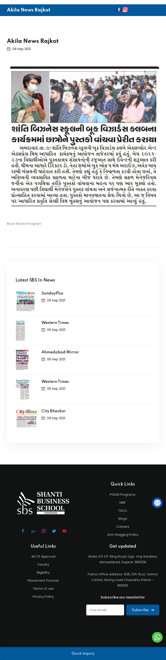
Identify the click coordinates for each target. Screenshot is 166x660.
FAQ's (122, 510)
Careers (122, 526)
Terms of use (43, 588)
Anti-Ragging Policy (122, 534)
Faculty (43, 564)
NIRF (123, 502)
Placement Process (43, 580)
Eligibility (43, 572)
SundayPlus (52, 293)
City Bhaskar (54, 411)
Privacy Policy (43, 596)
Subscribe (143, 610)
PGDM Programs (123, 494)
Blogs (122, 518)
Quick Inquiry (83, 653)
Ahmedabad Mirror (60, 352)
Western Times (55, 323)
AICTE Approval (43, 556)
